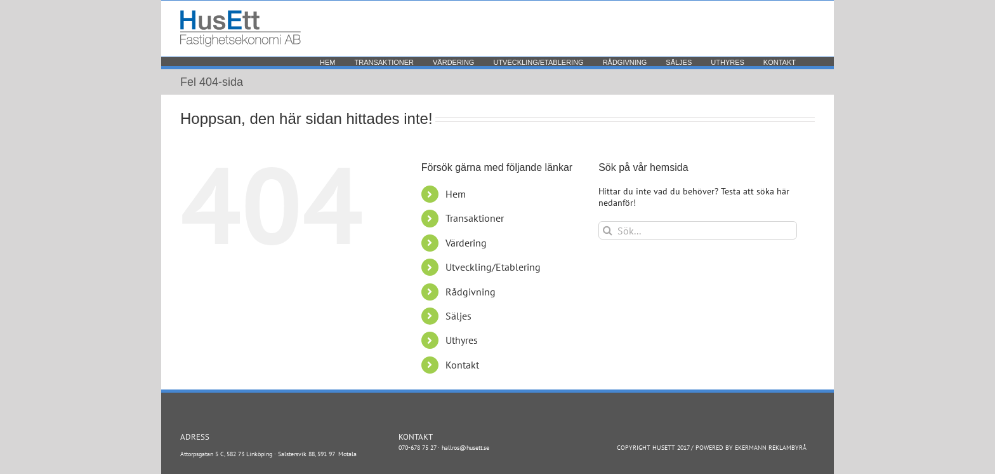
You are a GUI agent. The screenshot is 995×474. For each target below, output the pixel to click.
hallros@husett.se (465, 448)
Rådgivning (470, 291)
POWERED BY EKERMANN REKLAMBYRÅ (751, 448)
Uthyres (461, 340)
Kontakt (462, 364)
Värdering (466, 242)
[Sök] (607, 230)
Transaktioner (474, 218)
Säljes (458, 315)
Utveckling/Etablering (493, 267)
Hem (455, 193)
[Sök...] (697, 230)
